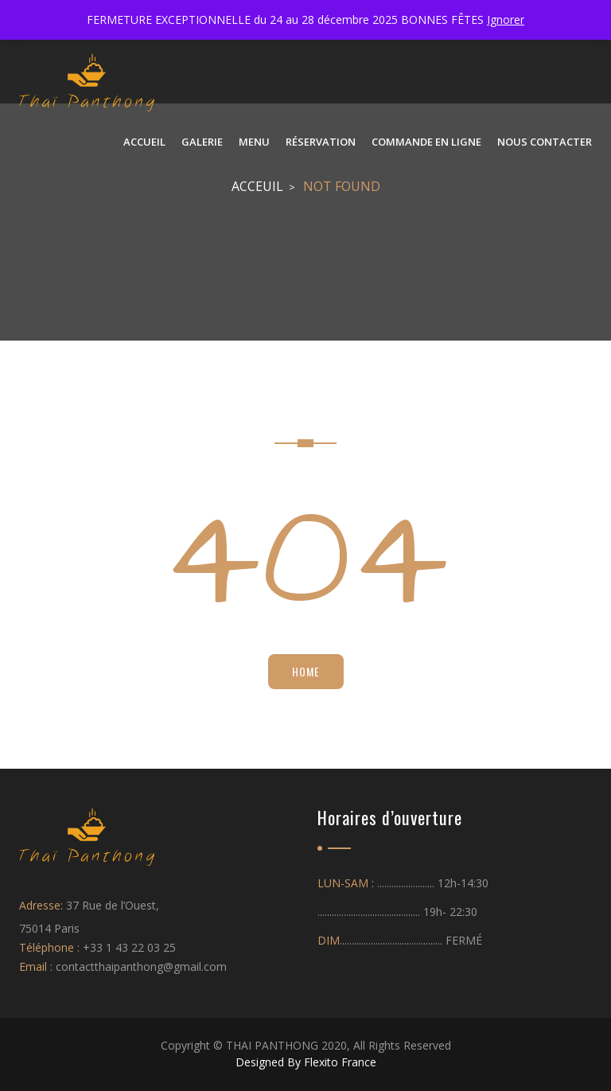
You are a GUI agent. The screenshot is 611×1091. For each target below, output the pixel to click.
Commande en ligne (426, 141)
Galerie (202, 141)
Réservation (321, 141)
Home (306, 671)
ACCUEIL (144, 141)
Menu (254, 141)
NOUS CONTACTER (544, 141)
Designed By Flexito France (305, 1062)
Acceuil (257, 186)
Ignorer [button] (505, 19)
